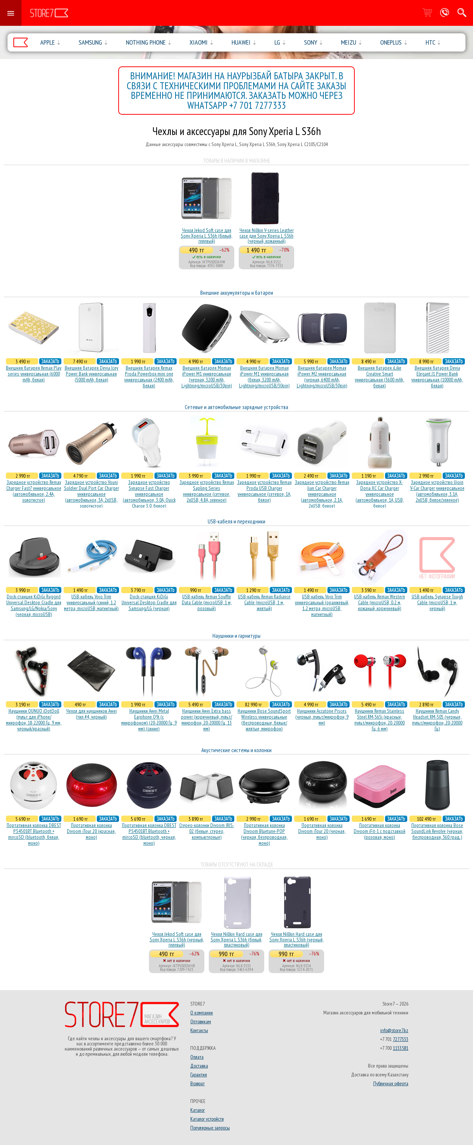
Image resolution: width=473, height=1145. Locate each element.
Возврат (197, 1083)
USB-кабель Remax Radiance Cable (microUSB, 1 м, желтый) (264, 602)
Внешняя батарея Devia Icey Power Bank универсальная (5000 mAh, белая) (91, 373)
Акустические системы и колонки (236, 750)
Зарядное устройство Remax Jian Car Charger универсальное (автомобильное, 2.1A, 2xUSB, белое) (322, 494)
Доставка (199, 1065)
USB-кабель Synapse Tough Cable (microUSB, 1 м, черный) (437, 602)
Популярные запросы (210, 1127)
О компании (201, 1012)
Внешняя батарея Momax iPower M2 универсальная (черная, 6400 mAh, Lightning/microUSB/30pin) (322, 376)
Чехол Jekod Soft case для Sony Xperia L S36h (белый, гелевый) (206, 235)
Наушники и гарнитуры (236, 635)
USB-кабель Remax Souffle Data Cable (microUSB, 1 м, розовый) (207, 602)
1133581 (400, 1048)
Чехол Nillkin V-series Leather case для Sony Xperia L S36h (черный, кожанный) (266, 235)
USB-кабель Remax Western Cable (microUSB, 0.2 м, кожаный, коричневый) (379, 602)
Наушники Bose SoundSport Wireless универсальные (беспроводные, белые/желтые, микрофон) (264, 720)
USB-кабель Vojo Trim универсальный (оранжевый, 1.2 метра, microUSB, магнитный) (322, 605)
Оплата (197, 1057)
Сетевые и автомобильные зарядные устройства (236, 407)
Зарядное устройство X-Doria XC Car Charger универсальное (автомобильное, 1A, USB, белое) (379, 494)
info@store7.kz (394, 1030)
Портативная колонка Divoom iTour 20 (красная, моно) (91, 831)
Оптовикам (200, 1021)
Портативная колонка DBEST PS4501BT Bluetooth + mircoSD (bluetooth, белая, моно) (34, 834)
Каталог (197, 1110)
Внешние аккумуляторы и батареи (236, 292)
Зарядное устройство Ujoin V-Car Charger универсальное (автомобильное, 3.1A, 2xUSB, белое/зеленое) (437, 491)
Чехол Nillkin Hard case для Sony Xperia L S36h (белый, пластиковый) (236, 939)
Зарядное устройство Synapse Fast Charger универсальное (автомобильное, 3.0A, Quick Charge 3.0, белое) (149, 494)
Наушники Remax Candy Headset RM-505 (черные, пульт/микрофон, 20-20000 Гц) (437, 720)
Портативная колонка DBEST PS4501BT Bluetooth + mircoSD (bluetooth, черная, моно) (149, 834)
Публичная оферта (390, 1083)
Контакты (199, 1030)
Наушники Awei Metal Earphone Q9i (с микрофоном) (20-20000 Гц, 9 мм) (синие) (149, 720)
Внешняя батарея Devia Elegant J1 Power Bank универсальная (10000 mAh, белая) (437, 376)
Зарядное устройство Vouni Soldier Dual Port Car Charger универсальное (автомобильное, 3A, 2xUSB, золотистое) (91, 494)
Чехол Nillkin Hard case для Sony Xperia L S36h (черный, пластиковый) (296, 939)
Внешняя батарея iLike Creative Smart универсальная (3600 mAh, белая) (379, 376)
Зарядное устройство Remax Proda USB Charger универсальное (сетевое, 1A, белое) (264, 491)
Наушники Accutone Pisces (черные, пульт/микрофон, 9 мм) (321, 717)
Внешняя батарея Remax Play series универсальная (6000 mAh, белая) (33, 373)
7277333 (400, 1039)
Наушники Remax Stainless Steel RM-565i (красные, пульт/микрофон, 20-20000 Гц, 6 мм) (379, 720)
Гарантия (198, 1074)
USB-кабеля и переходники (236, 521)
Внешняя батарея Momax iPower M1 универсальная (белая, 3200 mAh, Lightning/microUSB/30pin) (264, 376)
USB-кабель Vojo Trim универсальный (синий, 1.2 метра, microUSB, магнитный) (91, 602)
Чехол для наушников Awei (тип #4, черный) (91, 714)
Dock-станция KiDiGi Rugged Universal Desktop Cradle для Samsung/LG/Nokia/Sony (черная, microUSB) (33, 605)
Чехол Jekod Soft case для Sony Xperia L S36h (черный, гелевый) (177, 939)
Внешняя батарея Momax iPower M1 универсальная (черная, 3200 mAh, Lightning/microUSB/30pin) (206, 376)
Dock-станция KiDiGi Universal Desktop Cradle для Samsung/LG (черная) (149, 602)
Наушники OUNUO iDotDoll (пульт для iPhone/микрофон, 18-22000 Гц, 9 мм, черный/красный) (33, 720)
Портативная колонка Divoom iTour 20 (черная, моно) (322, 831)
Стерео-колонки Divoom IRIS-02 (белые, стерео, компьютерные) (206, 831)
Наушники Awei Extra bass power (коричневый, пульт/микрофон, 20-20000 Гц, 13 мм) (206, 720)
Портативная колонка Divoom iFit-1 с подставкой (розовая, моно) (379, 831)
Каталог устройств (207, 1118)
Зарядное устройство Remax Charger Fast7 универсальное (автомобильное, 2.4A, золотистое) (33, 491)
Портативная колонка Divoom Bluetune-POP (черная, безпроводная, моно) (264, 834)
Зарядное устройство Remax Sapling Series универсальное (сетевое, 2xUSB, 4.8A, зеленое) (207, 491)
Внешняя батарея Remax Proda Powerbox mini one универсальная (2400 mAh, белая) (149, 376)
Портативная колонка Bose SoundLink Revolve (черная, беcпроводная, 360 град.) (437, 831)
